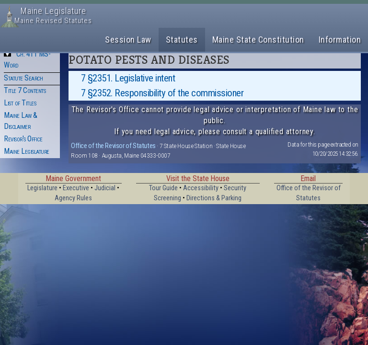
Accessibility (200, 188)
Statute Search (23, 77)
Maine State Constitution (258, 39)
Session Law (128, 39)
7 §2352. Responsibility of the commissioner (162, 93)
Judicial (104, 188)
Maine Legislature (26, 151)
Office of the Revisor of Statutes (113, 145)
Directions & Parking (214, 198)
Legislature (42, 188)
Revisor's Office (23, 138)
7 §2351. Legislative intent (128, 78)
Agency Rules (73, 198)
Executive (76, 188)
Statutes (182, 39)
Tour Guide (163, 188)
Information (340, 39)
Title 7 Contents (25, 90)
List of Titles (20, 102)
